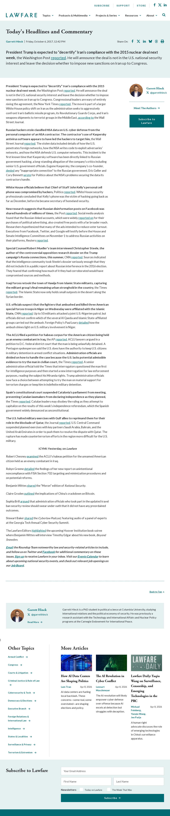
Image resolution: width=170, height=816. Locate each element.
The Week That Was (122, 790)
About (150, 15)
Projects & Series (106, 15)
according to (86, 117)
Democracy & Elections (22, 700)
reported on (85, 218)
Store (141, 5)
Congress (15, 664)
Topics (46, 15)
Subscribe (102, 5)
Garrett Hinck (14, 41)
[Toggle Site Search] (164, 15)
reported (58, 57)
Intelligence (16, 728)
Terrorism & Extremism (22, 752)
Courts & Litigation (20, 672)
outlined (29, 493)
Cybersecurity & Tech (21, 692)
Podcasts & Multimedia (73, 15)
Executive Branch (19, 708)
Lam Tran (66, 686)
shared (31, 485)
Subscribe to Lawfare (146, 121)
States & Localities (20, 736)
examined (33, 456)
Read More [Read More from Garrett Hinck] (33, 622)
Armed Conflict (18, 656)
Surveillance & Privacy (21, 744)
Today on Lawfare (93, 790)
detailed (84, 322)
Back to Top (156, 591)
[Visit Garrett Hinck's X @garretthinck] (156, 93)
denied (10, 170)
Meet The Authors (145, 108)
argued (24, 501)
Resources (131, 15)
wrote (27, 175)
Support (123, 5)
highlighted (39, 530)
